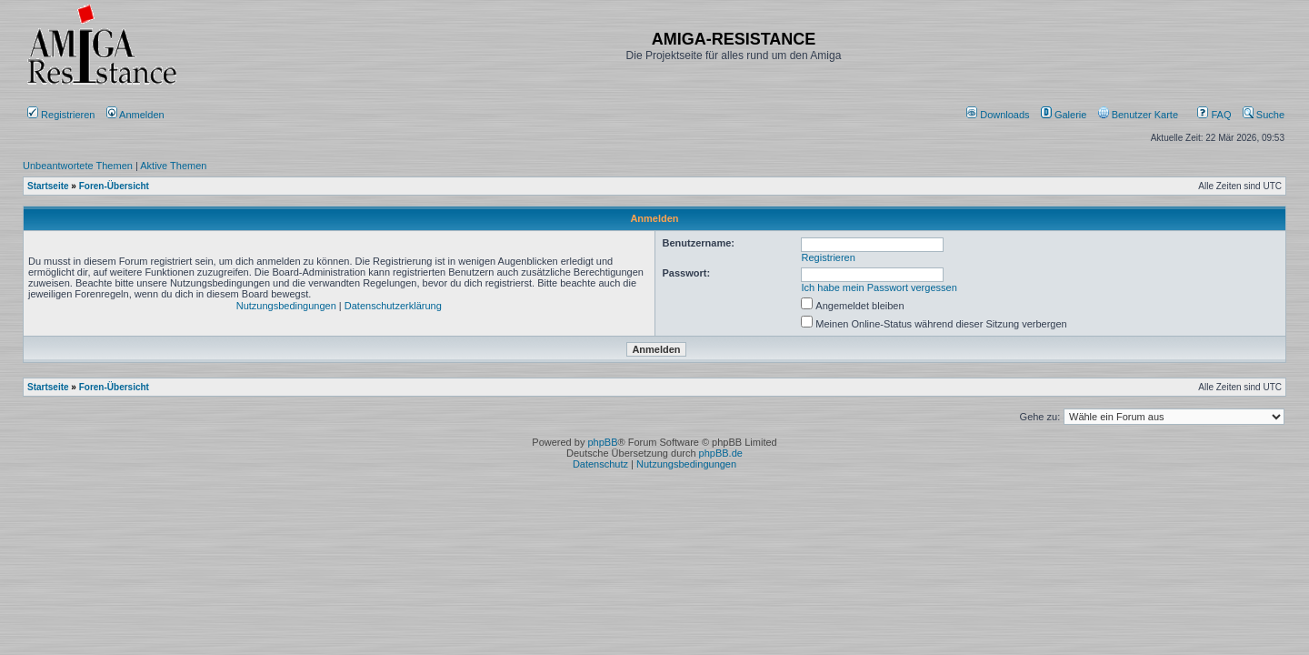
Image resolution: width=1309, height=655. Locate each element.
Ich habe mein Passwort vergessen (879, 287)
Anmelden (136, 114)
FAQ (1214, 114)
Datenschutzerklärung (393, 305)
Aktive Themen (173, 165)
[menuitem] (999, 114)
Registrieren (61, 114)
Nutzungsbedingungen (286, 305)
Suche (1263, 114)
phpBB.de (721, 453)
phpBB (602, 442)
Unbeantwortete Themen (78, 165)
